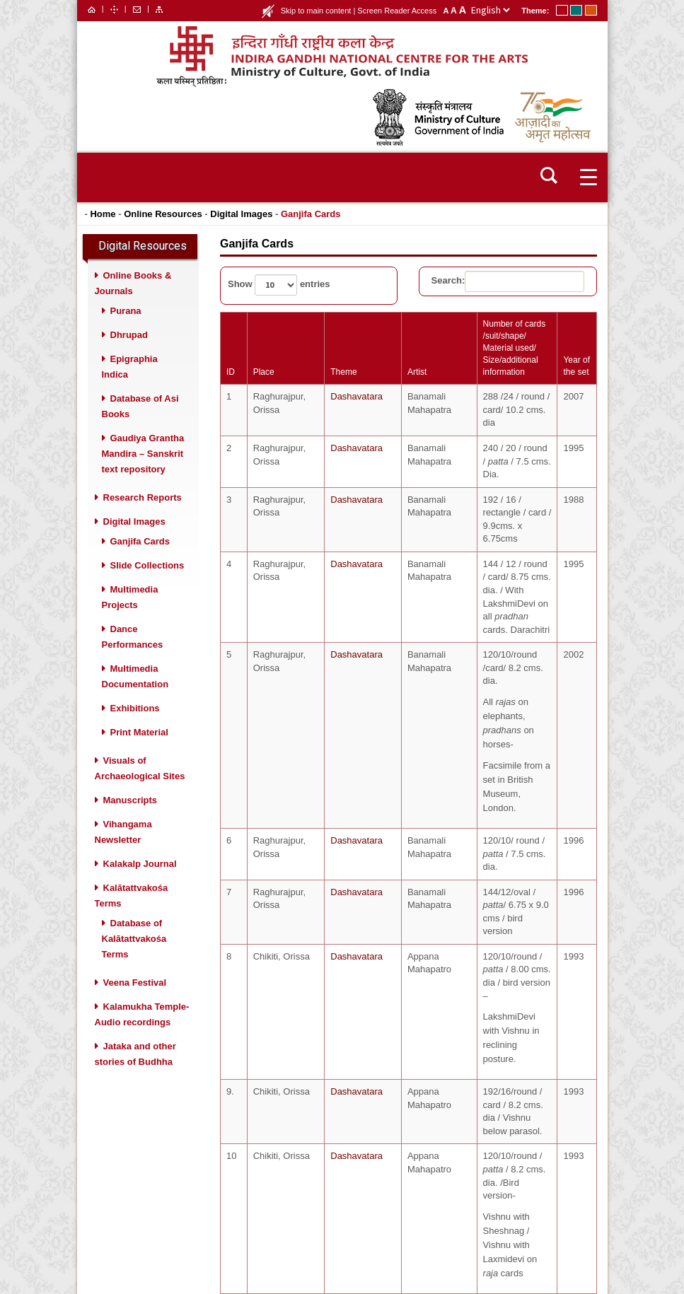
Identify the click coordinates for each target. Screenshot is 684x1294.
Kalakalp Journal (140, 863)
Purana (125, 310)
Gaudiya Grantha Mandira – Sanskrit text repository (143, 453)
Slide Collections (147, 565)
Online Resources (163, 214)
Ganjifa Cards (311, 214)
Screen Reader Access (396, 10)
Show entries (279, 285)
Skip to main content (316, 10)
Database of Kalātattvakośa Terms (134, 939)
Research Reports (142, 497)
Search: (508, 281)
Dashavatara (351, 396)
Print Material (139, 732)
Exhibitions (135, 708)
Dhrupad (129, 335)
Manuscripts (130, 800)
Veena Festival (135, 982)
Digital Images (241, 214)
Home (102, 214)
